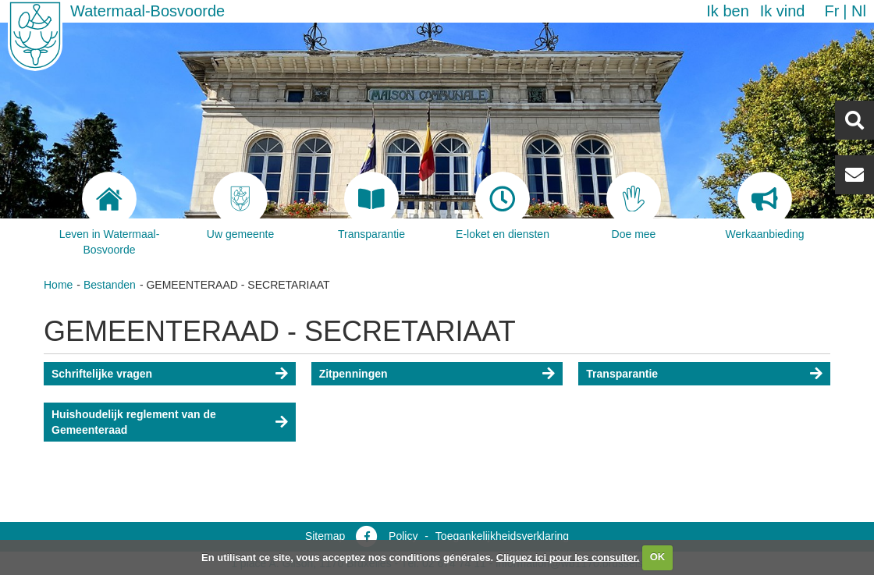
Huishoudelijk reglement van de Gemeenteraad (134, 422)
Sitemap (325, 536)
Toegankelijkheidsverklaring (502, 536)
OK (658, 557)
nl (858, 11)
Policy (403, 536)
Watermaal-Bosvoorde (147, 11)
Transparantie (622, 373)
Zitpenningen (353, 373)
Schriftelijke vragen (102, 373)
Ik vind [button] (782, 11)
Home (58, 285)
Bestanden (109, 285)
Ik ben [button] (727, 11)
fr (831, 11)
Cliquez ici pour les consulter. (568, 557)
